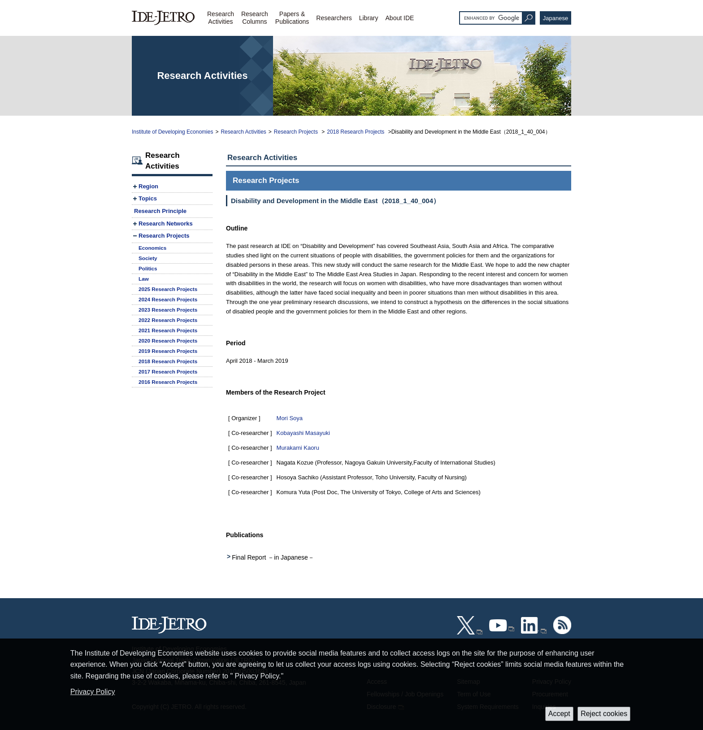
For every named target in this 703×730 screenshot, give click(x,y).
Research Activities (243, 132)
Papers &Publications (292, 17)
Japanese (555, 18)
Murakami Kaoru (298, 447)
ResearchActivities (220, 17)
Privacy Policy (92, 691)
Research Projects (296, 132)
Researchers (334, 18)
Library (368, 18)
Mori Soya (290, 418)
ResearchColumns (254, 17)
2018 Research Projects (356, 132)
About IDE (400, 18)
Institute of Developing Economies (172, 132)
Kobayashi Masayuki (303, 433)
